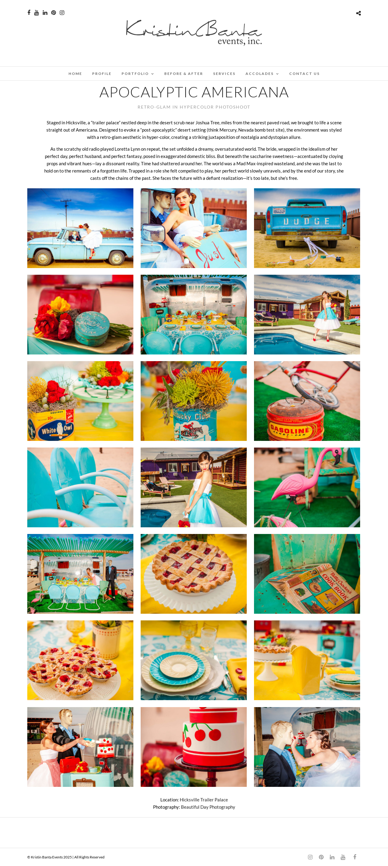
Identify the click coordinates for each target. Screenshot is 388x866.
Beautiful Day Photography (208, 807)
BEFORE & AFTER (183, 73)
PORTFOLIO (135, 73)
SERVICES (224, 73)
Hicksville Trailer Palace (204, 799)
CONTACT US (304, 73)
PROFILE (102, 73)
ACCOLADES (260, 73)
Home (75, 73)
